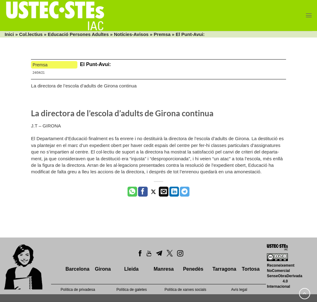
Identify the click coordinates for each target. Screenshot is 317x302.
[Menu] (308, 15)
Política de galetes (131, 289)
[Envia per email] (163, 192)
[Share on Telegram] (184, 192)
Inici (9, 34)
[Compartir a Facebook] (143, 192)
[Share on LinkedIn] (174, 192)
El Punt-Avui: (96, 64)
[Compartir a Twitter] (153, 192)
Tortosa (250, 269)
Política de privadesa (78, 289)
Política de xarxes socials (185, 289)
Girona (103, 269)
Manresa (164, 269)
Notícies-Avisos (131, 34)
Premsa (162, 34)
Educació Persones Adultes (78, 34)
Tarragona (224, 269)
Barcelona (77, 269)
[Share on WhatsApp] (132, 192)
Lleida (131, 269)
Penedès (193, 269)
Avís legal (239, 289)
